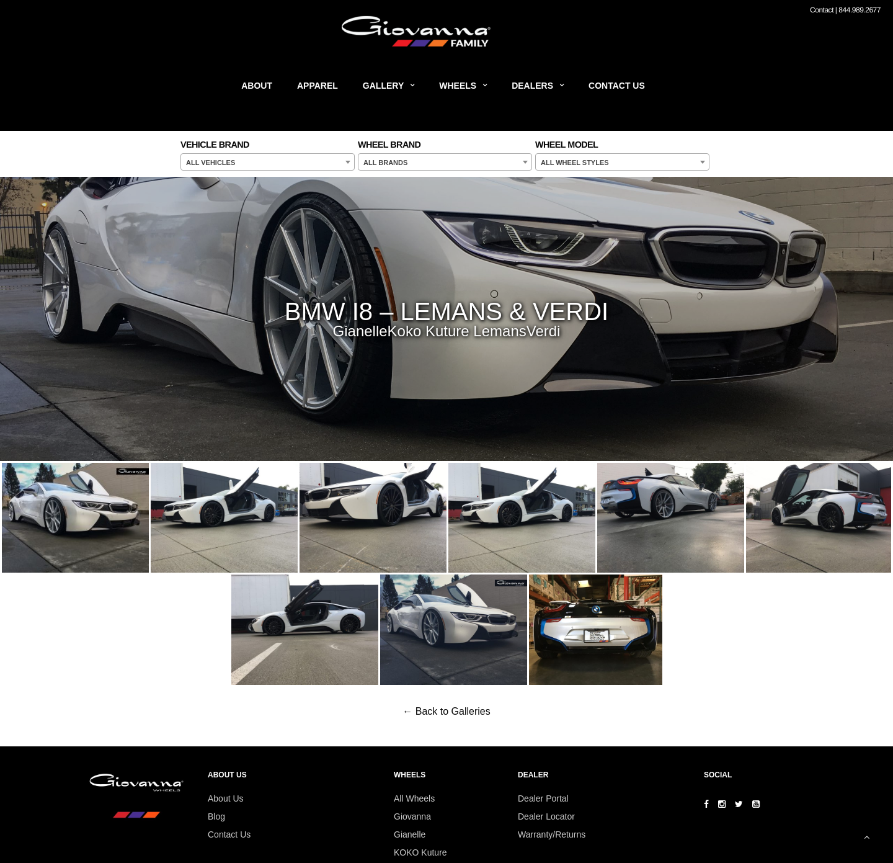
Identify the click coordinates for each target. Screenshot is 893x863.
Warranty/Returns (551, 834)
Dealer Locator (546, 816)
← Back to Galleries (446, 711)
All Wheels (414, 798)
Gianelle (409, 834)
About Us (226, 798)
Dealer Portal (543, 798)
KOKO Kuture (420, 852)
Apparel (317, 86)
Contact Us (617, 86)
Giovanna (412, 816)
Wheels (457, 86)
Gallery (383, 86)
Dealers (532, 86)
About (256, 86)
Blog (216, 816)
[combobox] (267, 162)
